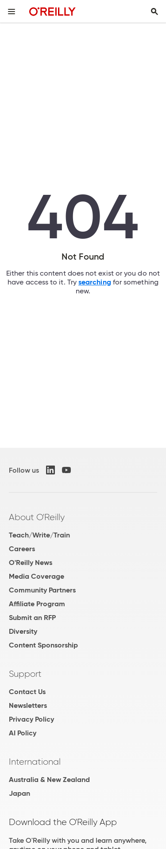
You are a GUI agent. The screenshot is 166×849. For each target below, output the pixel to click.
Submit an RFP (32, 617)
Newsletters (28, 705)
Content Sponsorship (43, 645)
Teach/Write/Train (39, 535)
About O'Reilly (37, 517)
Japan (19, 793)
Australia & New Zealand (49, 779)
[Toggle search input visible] (154, 11)
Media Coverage (36, 576)
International (35, 761)
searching (94, 282)
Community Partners (42, 590)
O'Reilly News (30, 562)
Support (25, 673)
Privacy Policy (31, 719)
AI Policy (22, 733)
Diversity (23, 631)
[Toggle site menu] (11, 11)
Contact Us (27, 691)
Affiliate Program (37, 603)
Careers (22, 548)
